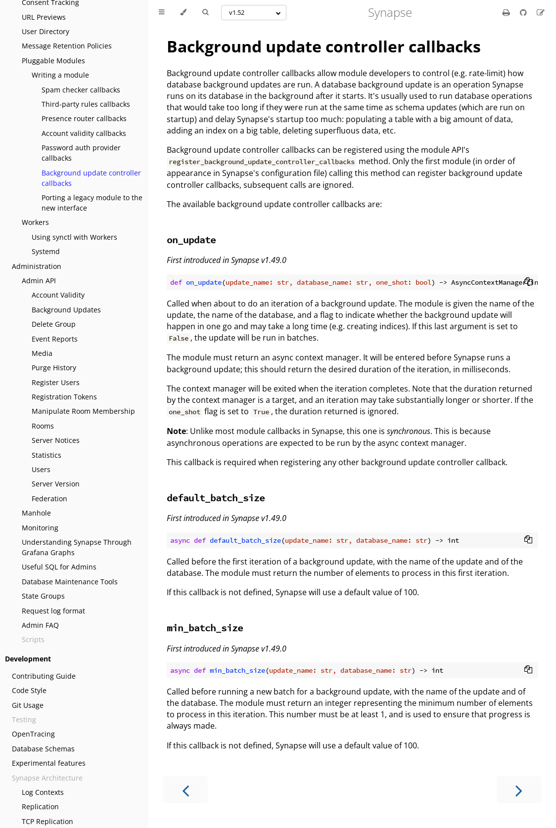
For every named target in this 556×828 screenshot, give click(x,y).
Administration (36, 266)
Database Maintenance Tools (70, 581)
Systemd (46, 251)
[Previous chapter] (185, 789)
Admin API (39, 280)
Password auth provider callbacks (81, 153)
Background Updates (66, 309)
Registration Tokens (64, 396)
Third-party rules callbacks (86, 104)
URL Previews (44, 17)
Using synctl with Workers (74, 237)
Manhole (36, 513)
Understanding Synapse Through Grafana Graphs (77, 547)
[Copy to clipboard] (528, 282)
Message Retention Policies (67, 45)
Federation (49, 498)
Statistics (46, 455)
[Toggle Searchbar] (205, 12)
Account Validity (58, 295)
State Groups (43, 596)
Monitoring (40, 527)
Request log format (53, 610)
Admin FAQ (40, 625)
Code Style (29, 690)
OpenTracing (33, 734)
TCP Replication (47, 821)
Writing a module (60, 75)
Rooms (43, 426)
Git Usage (28, 705)
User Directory (45, 31)
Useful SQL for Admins (59, 566)
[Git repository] (524, 12)
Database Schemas (43, 748)
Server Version (56, 483)
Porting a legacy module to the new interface (92, 203)
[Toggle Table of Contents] (161, 12)
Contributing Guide (44, 676)
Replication (40, 806)
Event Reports (55, 339)
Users (41, 469)
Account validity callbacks (84, 133)
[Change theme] (183, 12)
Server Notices (56, 440)
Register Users (56, 382)
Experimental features (49, 763)
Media (42, 353)
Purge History (54, 367)
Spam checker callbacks (81, 89)
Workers (35, 222)
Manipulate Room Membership (83, 411)
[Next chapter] (519, 789)
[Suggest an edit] (541, 12)
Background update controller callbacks (91, 178)
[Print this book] (507, 12)
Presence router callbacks (84, 118)
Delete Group (54, 324)
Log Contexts (43, 792)
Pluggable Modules (53, 60)
